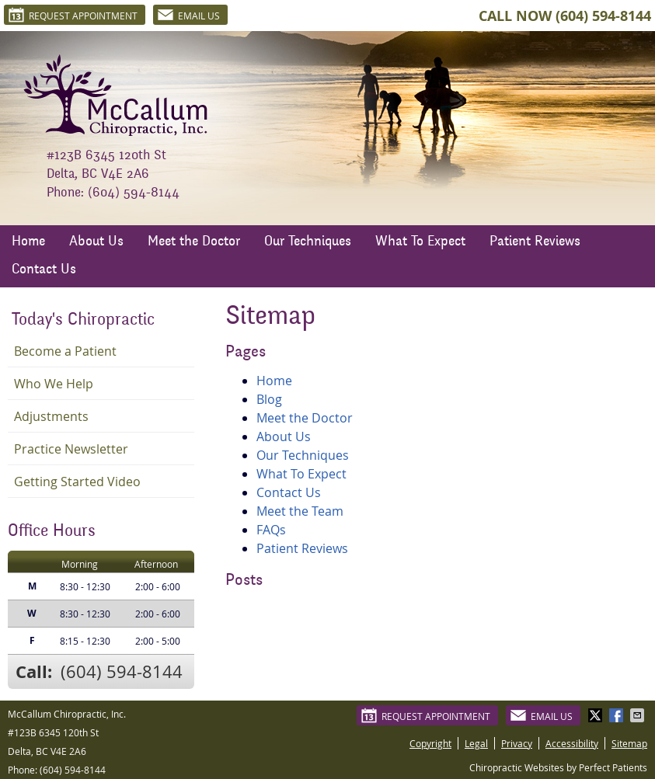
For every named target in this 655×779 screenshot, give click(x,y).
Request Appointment (73, 14)
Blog (269, 399)
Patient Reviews (535, 242)
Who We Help (53, 383)
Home (28, 242)
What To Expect (420, 242)
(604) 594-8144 (603, 16)
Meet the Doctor (194, 242)
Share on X (596, 715)
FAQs (271, 529)
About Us (96, 242)
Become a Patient (65, 351)
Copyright (430, 743)
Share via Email (638, 715)
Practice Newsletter (71, 448)
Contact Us (44, 270)
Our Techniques (307, 242)
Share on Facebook (617, 715)
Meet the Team (299, 511)
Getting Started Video (77, 481)
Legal (476, 743)
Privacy (516, 743)
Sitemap (629, 743)
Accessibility (571, 743)
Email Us (188, 14)
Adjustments (51, 416)
